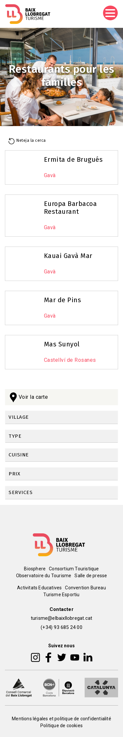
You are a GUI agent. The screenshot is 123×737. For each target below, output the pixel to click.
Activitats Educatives (39, 587)
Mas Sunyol (62, 344)
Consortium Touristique (74, 568)
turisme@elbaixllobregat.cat (61, 618)
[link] (61, 417)
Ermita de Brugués (73, 159)
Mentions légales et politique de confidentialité (61, 718)
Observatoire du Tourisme (44, 575)
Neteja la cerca (31, 140)
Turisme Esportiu (61, 594)
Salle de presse (90, 575)
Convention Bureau (85, 587)
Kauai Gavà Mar (68, 256)
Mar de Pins (62, 300)
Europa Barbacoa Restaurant (70, 207)
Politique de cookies (61, 725)
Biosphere (35, 568)
